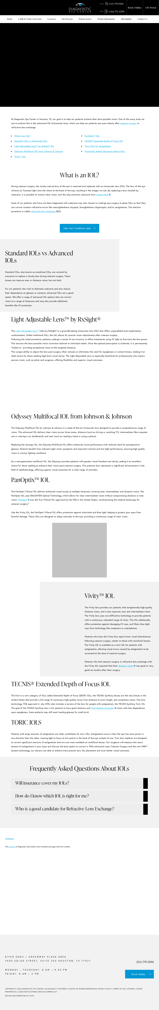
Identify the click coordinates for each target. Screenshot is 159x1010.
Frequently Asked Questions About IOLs (105, 151)
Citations (11, 838)
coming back (102, 194)
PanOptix (22, 499)
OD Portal (151, 7)
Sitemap (130, 989)
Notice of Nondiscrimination (83, 989)
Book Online (134, 7)
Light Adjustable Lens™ (27, 330)
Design (8, 996)
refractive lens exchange (43, 211)
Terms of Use (120, 989)
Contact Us (143, 19)
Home (9, 19)
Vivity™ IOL (20, 156)
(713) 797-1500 (112, 3)
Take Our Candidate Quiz (77, 228)
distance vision (125, 665)
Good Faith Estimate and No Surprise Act (38, 992)
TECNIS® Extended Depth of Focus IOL (104, 141)
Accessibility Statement (56, 989)
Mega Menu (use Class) (152, 19)
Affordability (126, 19)
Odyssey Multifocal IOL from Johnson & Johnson (38, 151)
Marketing (21, 996)
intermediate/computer (102, 708)
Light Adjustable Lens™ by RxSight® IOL (34, 146)
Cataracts (51, 19)
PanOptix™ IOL (92, 135)
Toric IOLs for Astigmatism (98, 146)
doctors (12, 847)
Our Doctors (67, 19)
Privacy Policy (105, 989)
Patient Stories (85, 19)
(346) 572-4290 (112, 11)
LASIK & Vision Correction (30, 19)
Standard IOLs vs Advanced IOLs (30, 141)
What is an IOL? (22, 135)
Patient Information (106, 19)
